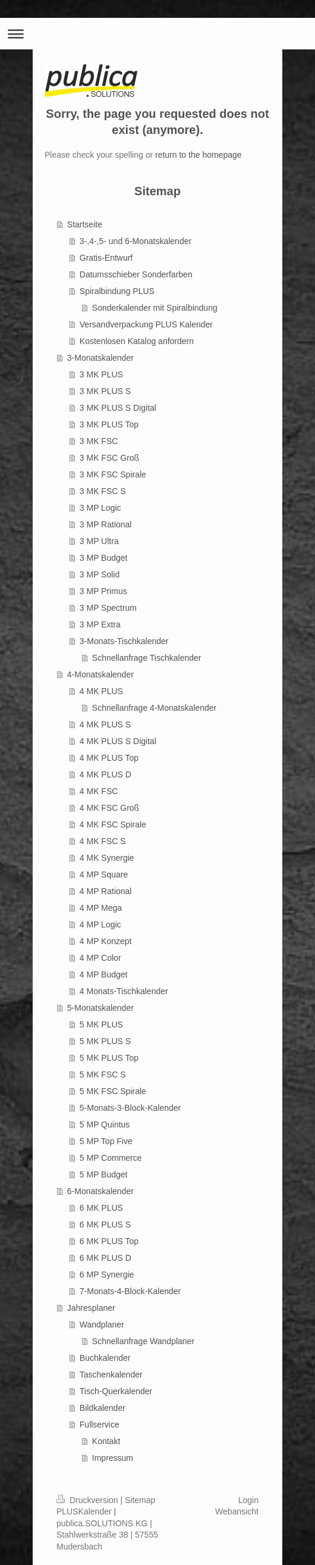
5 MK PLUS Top (109, 1058)
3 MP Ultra (99, 541)
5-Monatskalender (100, 1008)
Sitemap (140, 1500)
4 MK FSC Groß (109, 808)
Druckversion (88, 1500)
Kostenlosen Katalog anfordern (137, 341)
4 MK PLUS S (105, 724)
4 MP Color (100, 958)
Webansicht (237, 1511)
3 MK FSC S (103, 491)
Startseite (84, 224)
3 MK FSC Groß (109, 458)
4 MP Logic (100, 924)
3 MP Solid (99, 574)
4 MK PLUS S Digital (118, 741)
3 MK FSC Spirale (113, 474)
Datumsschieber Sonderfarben (136, 274)
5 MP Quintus (105, 1124)
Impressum (112, 1458)
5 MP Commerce (111, 1158)
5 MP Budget (104, 1174)
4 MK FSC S (103, 841)
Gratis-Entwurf (106, 258)
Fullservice (99, 1424)
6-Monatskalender (100, 1191)
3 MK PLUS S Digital (118, 408)
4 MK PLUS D (105, 774)
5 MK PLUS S (105, 1041)
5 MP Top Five (106, 1141)
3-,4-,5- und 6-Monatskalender (135, 241)
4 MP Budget (104, 974)
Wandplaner (102, 1324)
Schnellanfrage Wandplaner (143, 1341)
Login (248, 1500)
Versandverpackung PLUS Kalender (146, 324)
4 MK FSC (99, 791)
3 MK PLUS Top (109, 424)
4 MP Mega (101, 908)
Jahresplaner (91, 1308)
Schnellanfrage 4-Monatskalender (154, 708)
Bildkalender (102, 1408)
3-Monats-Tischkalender (124, 641)
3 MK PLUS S (105, 391)
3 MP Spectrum (108, 608)
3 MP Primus (103, 591)
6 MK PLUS (101, 1208)
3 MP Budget (104, 558)
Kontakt (106, 1441)
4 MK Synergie (107, 858)
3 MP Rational (106, 524)
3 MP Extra (100, 624)
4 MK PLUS (101, 691)
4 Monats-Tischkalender (124, 991)
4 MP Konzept (106, 941)
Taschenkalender (111, 1374)
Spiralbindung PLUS (117, 291)
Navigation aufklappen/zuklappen (157, 33)
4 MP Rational (106, 891)
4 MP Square (104, 874)
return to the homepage (198, 155)
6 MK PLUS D (105, 1258)
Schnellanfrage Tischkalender (146, 658)
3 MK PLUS (101, 374)
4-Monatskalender (100, 674)
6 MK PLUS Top (109, 1241)
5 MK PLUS (101, 1024)
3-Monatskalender (100, 358)
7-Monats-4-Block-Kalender (130, 1291)
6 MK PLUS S (105, 1224)
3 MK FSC (99, 441)
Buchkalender (105, 1358)
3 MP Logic (100, 508)
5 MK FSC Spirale (113, 1091)
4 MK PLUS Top (109, 758)
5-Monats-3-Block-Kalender (130, 1108)
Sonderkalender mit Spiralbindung (155, 308)
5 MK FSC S (103, 1074)
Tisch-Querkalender (116, 1391)
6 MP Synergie (107, 1274)
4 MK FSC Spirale (113, 824)
